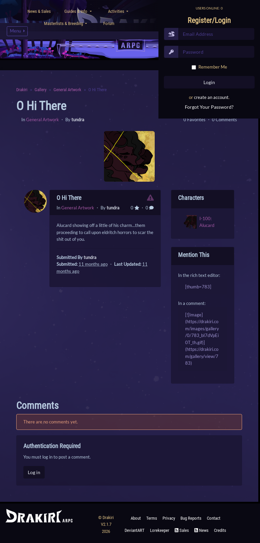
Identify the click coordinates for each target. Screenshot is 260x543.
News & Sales (39, 11)
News (201, 530)
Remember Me (212, 67)
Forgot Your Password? (209, 107)
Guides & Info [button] (76, 11)
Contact (213, 518)
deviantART (135, 530)
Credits (220, 530)
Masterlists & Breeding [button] (64, 23)
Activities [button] (116, 11)
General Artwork (42, 119)
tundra (77, 119)
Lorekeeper (159, 530)
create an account (211, 97)
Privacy (168, 518)
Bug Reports (190, 518)
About (136, 518)
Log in (34, 472)
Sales (182, 530)
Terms (151, 518)
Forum (108, 23)
